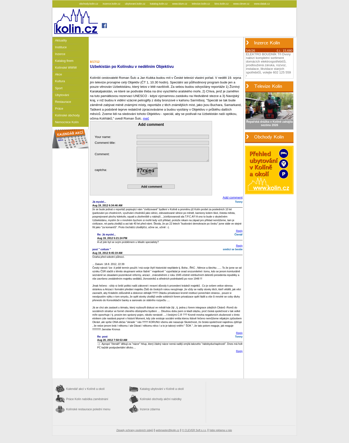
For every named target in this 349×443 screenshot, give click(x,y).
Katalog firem (64, 61)
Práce (59, 108)
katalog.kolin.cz (159, 3)
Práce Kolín (87, 399)
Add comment (233, 197)
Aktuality (61, 40)
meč (146, 118)
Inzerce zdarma (150, 409)
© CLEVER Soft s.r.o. (194, 430)
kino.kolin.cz (221, 3)
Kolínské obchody (67, 115)
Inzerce (60, 54)
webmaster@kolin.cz (167, 430)
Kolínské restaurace (88, 409)
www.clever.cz (241, 3)
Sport (59, 88)
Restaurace (63, 102)
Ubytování (62, 95)
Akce (58, 74)
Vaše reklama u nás (220, 430)
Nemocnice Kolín (67, 122)
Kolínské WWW (66, 67)
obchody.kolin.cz (89, 3)
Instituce (61, 47)
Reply (239, 230)
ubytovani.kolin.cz (135, 3)
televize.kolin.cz (201, 3)
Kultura (60, 81)
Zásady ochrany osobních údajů (134, 430)
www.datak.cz (262, 3)
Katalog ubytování (162, 389)
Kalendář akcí (85, 389)
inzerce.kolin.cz (112, 3)
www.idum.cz (180, 3)
